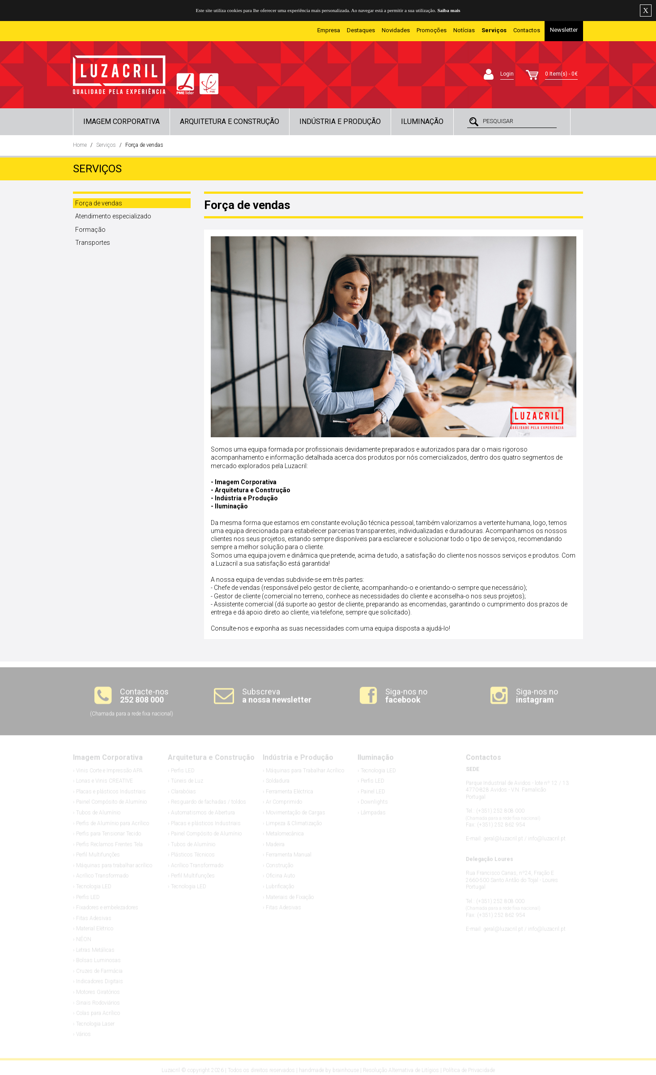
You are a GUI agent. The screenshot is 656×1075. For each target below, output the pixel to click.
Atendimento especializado (113, 216)
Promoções (432, 30)
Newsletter (564, 29)
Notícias (464, 30)
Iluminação (422, 121)
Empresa (328, 30)
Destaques (361, 30)
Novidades (396, 30)
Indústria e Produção (340, 121)
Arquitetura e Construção (229, 121)
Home (80, 145)
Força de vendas (144, 145)
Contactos (526, 30)
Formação (90, 229)
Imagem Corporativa (121, 121)
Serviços (106, 145)
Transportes (92, 242)
